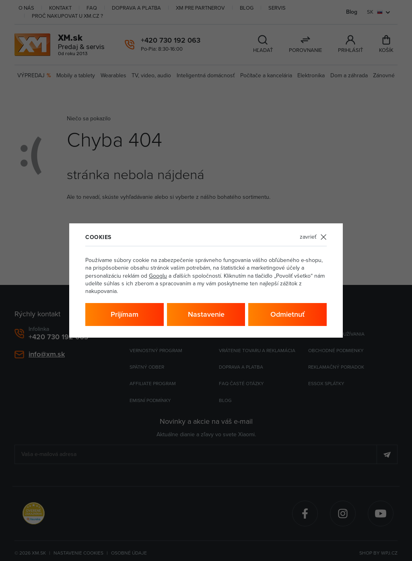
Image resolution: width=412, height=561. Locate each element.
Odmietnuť (287, 314)
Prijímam (124, 314)
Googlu (158, 275)
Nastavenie (206, 314)
